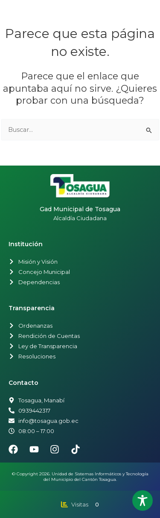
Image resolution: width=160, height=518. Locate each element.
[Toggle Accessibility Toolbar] (142, 500)
